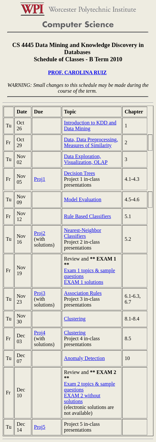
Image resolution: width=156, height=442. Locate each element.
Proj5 (40, 427)
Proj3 (40, 293)
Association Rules (83, 293)
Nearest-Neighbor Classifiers (82, 233)
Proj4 (40, 332)
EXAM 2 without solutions (82, 398)
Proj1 (40, 179)
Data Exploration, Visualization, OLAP (86, 159)
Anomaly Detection (84, 358)
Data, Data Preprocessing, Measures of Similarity (91, 142)
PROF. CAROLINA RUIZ (77, 72)
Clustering (75, 318)
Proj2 (40, 233)
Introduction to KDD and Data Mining (90, 125)
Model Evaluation (82, 199)
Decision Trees (79, 173)
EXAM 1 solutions (83, 282)
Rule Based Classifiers (87, 216)
